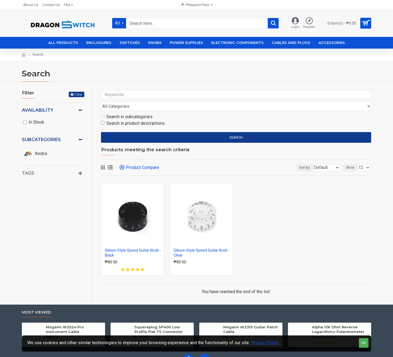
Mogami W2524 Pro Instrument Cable (65, 318)
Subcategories (41, 139)
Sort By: (300, 157)
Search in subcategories (127, 106)
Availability (37, 110)
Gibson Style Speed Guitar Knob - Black (133, 242)
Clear (79, 94)
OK (363, 343)
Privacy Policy (264, 342)
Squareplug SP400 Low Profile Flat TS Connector (159, 318)
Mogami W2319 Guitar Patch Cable (250, 318)
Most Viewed (36, 302)
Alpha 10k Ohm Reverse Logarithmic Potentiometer (338, 318)
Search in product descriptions (133, 112)
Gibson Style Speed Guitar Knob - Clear (202, 242)
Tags (28, 173)
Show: (352, 157)
